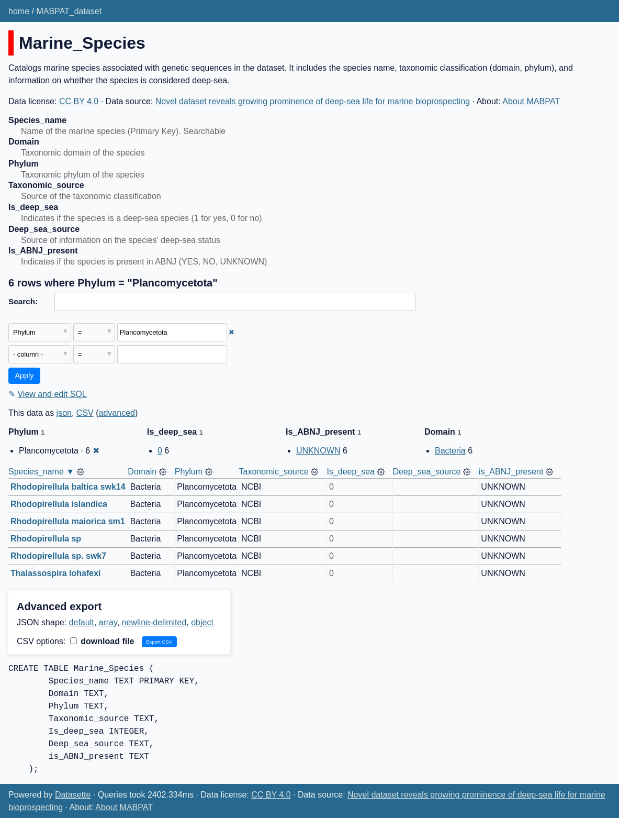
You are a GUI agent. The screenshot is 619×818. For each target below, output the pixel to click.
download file (102, 641)
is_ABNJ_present (511, 471)
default (81, 622)
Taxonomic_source (274, 471)
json (64, 412)
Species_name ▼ (41, 471)
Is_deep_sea (351, 471)
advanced (117, 412)
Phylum (188, 471)
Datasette (73, 794)
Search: (23, 301)
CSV (85, 412)
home (18, 11)
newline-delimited (154, 622)
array (108, 622)
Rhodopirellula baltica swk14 (68, 486)
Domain (142, 471)
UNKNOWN (318, 450)
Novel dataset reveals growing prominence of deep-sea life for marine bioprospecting (312, 101)
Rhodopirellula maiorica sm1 (67, 521)
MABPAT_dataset (69, 11)
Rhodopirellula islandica (58, 504)
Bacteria (450, 450)
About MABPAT (531, 101)
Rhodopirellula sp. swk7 (58, 555)
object (202, 622)
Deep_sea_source (427, 471)
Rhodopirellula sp (45, 538)
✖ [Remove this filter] (231, 332)
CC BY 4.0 (78, 101)
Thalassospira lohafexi (55, 573)
